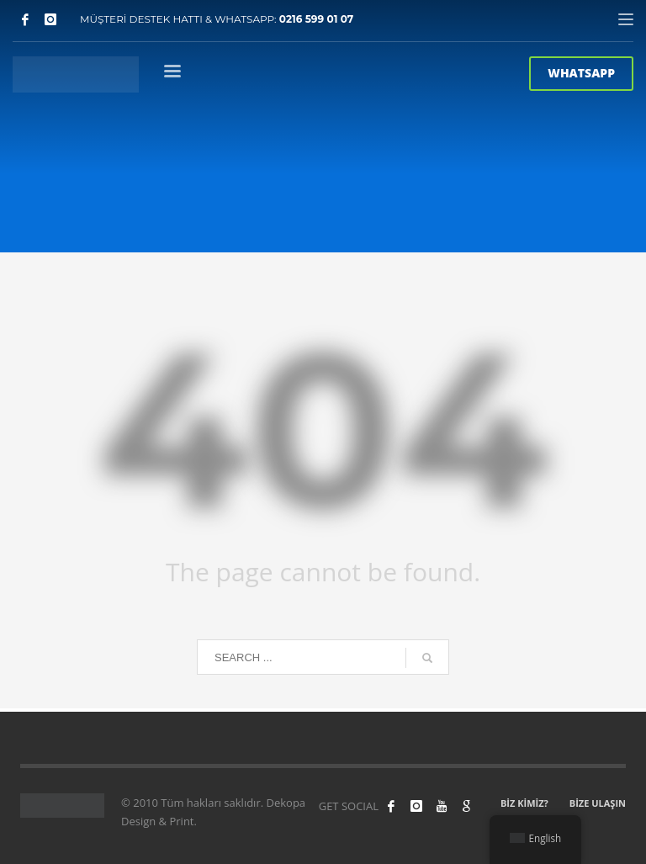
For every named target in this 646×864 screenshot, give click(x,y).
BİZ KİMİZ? (524, 803)
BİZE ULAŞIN (597, 803)
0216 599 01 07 (316, 19)
